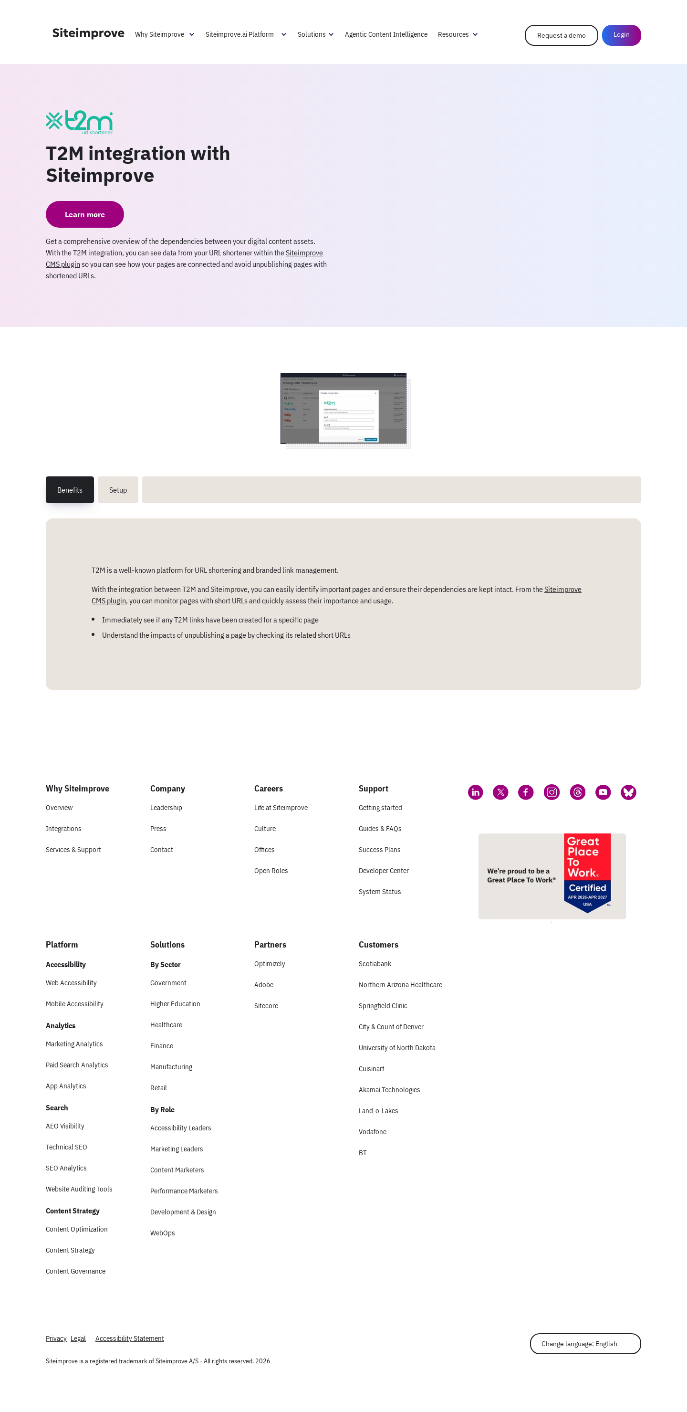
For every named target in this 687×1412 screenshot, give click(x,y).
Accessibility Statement (129, 1338)
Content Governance (75, 1270)
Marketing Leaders (176, 1148)
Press (158, 828)
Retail (158, 1087)
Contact (161, 849)
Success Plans (380, 849)
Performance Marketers (184, 1190)
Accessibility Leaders (180, 1127)
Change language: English (579, 1343)
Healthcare (166, 1024)
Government (168, 982)
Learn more (85, 214)
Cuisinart (372, 1068)
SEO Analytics (66, 1167)
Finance (161, 1045)
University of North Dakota (397, 1047)
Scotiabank (375, 963)
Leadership (166, 807)
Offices (264, 849)
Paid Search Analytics (77, 1064)
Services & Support (73, 849)
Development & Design (183, 1211)
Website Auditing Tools (79, 1188)
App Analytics (66, 1085)
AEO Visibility (65, 1125)
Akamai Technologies (389, 1089)
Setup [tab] (118, 490)
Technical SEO (66, 1146)
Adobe (263, 984)
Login (622, 34)
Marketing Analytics (74, 1043)
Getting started (380, 807)
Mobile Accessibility (75, 1003)
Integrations (64, 828)
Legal (78, 1338)
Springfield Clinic (383, 1005)
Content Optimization (77, 1228)
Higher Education (175, 1003)
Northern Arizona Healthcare (400, 984)
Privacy (56, 1338)
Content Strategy (70, 1249)
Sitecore (266, 1005)
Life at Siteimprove (281, 807)
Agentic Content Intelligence (386, 34)
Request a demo (561, 35)
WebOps (162, 1232)
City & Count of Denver (391, 1026)
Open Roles (271, 870)
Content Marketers (177, 1169)
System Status (380, 891)
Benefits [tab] (70, 490)
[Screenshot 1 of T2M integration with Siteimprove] (343, 408)
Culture (265, 828)
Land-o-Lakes (378, 1110)
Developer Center (384, 870)
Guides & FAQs (380, 828)
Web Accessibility (71, 982)
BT (363, 1152)
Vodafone (372, 1131)
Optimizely (269, 963)
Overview (59, 807)
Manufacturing (171, 1066)
